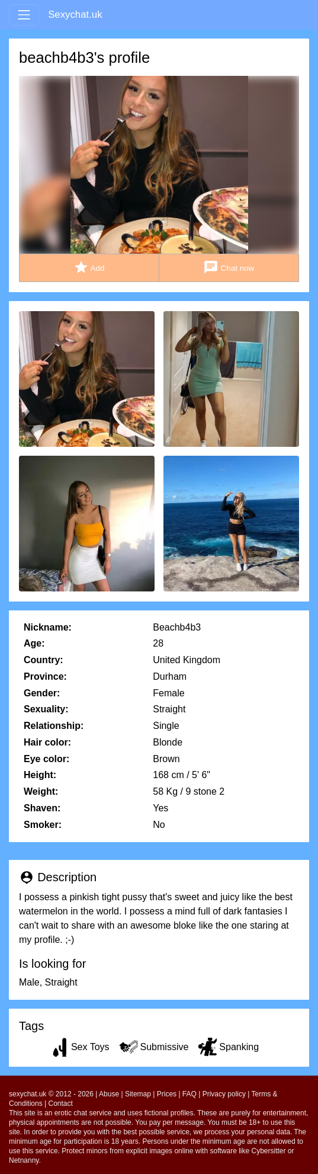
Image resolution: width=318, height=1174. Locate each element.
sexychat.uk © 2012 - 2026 (51, 1094)
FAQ (189, 1094)
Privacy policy (224, 1094)
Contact (61, 1103)
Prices (166, 1094)
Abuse (109, 1094)
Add (88, 268)
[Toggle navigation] (24, 14)
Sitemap (138, 1094)
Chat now (228, 268)
